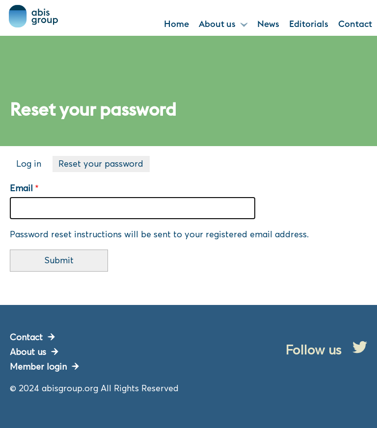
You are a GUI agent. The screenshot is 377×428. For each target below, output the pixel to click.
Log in (28, 163)
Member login (38, 366)
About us (217, 24)
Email (21, 188)
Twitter (359, 347)
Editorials (308, 24)
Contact (355, 24)
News (268, 24)
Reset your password (104, 164)
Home (176, 24)
